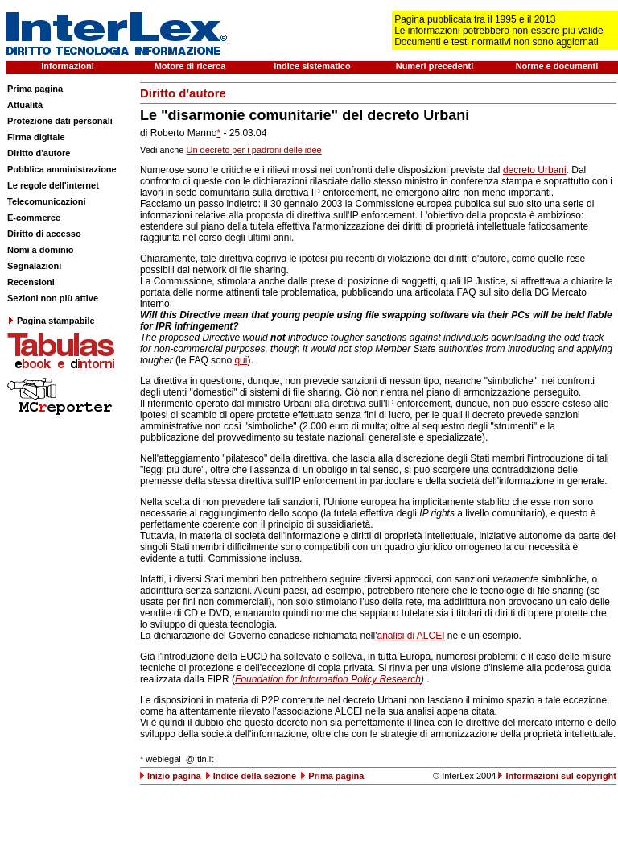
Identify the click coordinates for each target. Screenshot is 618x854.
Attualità (25, 105)
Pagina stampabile (51, 320)
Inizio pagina (174, 776)
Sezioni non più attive (52, 298)
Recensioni (31, 282)
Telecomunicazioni (46, 201)
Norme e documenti (557, 66)
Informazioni (67, 66)
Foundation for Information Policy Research (328, 679)
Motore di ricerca (190, 66)
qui (240, 360)
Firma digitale (36, 137)
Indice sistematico (312, 66)
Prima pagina (35, 88)
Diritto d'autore (38, 153)
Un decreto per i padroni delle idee (254, 150)
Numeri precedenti (435, 66)
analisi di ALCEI (410, 635)
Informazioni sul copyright (560, 776)
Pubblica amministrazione (62, 169)
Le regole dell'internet (53, 185)
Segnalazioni (34, 266)
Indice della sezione (254, 776)
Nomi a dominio (40, 250)
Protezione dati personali (60, 121)
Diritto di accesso (44, 233)
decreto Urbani (534, 170)
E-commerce (33, 217)
